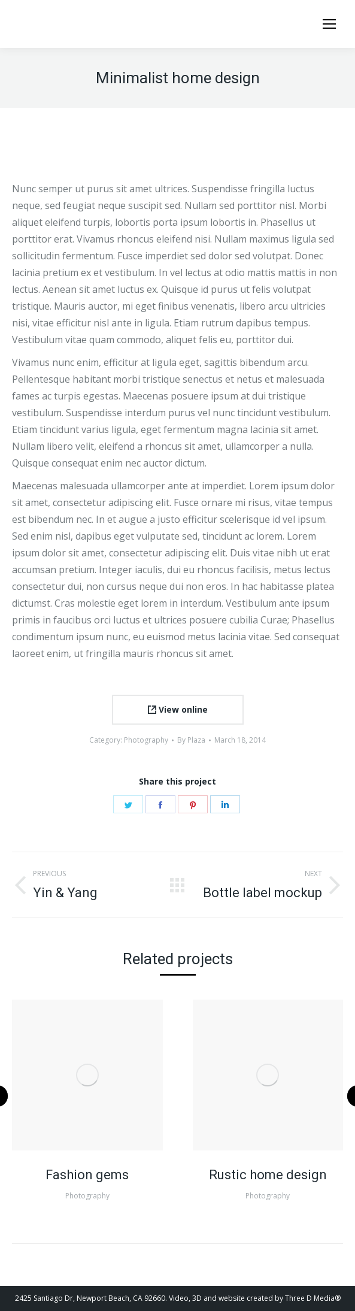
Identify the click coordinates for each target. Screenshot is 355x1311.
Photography (146, 740)
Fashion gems (87, 1174)
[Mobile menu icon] (329, 24)
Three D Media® (313, 1298)
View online (178, 709)
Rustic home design (268, 1174)
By (191, 740)
